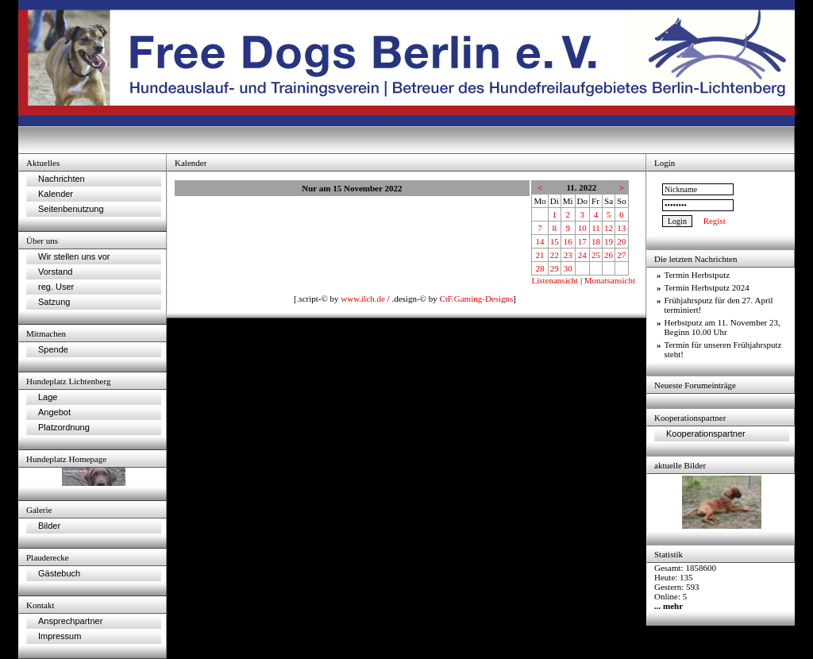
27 (621, 255)
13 (621, 228)
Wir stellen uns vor (74, 256)
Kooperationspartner (706, 433)
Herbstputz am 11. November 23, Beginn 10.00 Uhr (722, 327)
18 (595, 241)
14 (540, 241)
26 (608, 255)
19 (608, 241)
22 (554, 255)
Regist (714, 220)
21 (540, 255)
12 (608, 228)
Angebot (54, 412)
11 (595, 228)
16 (568, 241)
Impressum (59, 636)
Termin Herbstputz (697, 274)
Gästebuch (59, 573)
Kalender (55, 193)
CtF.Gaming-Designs (476, 298)
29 (554, 268)
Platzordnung (64, 427)
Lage (47, 397)
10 (582, 228)
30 (568, 268)
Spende (53, 349)
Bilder (49, 525)
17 (582, 241)
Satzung (54, 301)
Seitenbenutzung (71, 209)
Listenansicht (554, 280)
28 (540, 268)
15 (554, 241)
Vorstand (55, 271)
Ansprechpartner (70, 621)
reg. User (56, 286)
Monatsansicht (609, 280)
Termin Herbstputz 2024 (707, 287)
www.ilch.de (363, 298)
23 (568, 255)
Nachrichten (61, 178)
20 (621, 241)
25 (595, 255)
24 (582, 255)
